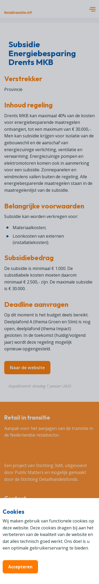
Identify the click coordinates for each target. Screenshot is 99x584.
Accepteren (20, 567)
